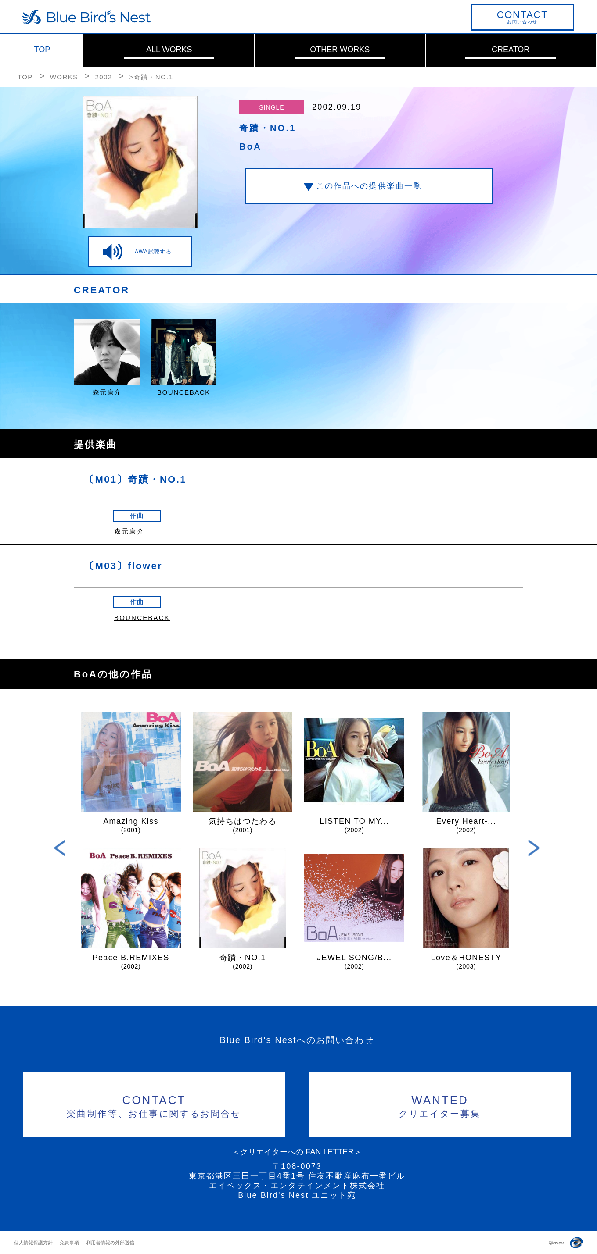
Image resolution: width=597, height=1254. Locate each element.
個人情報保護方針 (33, 1242)
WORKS (64, 77)
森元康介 (129, 531)
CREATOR (510, 49)
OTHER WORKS (340, 49)
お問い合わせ (522, 16)
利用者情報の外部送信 (110, 1242)
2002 (103, 77)
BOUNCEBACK (142, 617)
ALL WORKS (169, 49)
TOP (42, 49)
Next (534, 848)
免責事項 (69, 1242)
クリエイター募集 (440, 1105)
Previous (60, 848)
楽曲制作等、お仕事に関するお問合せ (154, 1105)
